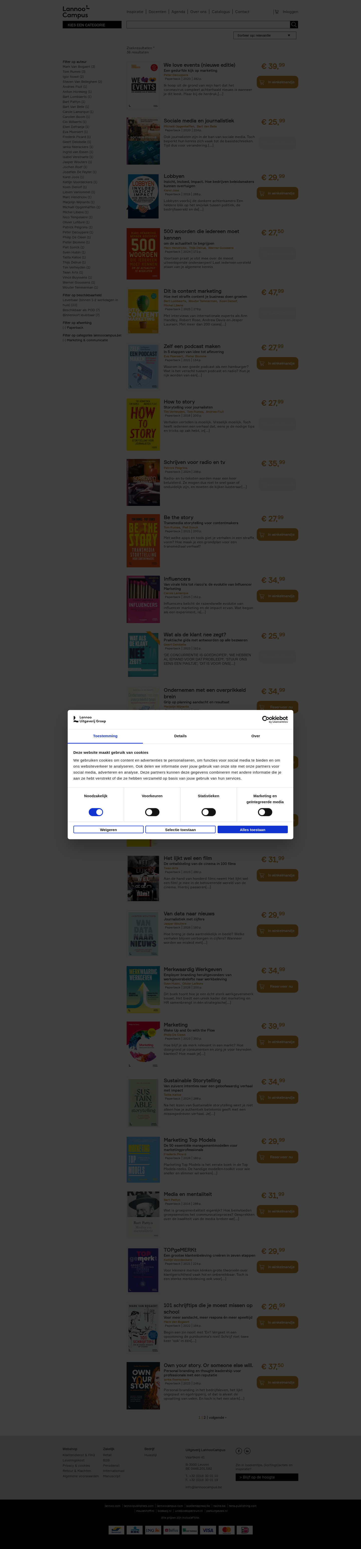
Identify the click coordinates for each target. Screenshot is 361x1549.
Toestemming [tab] (105, 736)
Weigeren (108, 830)
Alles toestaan (252, 830)
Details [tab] (180, 736)
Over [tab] (255, 736)
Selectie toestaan (180, 830)
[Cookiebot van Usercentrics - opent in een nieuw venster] (266, 719)
